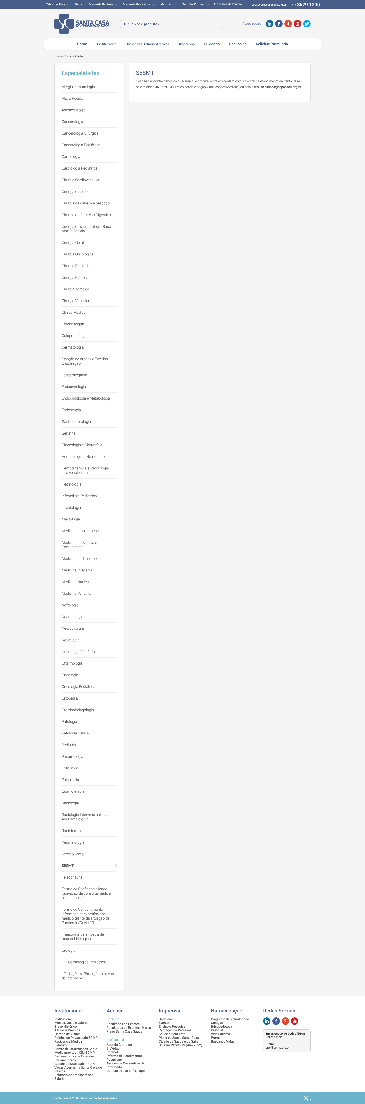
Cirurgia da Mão (75, 191)
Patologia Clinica (75, 733)
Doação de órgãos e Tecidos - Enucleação (86, 361)
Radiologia (70, 803)
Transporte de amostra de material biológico (83, 936)
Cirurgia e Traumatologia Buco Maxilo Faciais (86, 228)
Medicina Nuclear (76, 582)
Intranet (112, 1052)
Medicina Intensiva (77, 570)
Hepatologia (71, 484)
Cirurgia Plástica (75, 277)
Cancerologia (72, 121)
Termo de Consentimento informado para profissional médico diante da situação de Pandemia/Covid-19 (86, 916)
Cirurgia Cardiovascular (81, 180)
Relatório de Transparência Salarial (74, 1077)
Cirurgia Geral (73, 242)
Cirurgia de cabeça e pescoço (86, 203)
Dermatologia (73, 347)
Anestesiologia (74, 110)
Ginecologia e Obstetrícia (82, 445)
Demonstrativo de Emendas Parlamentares (74, 1058)
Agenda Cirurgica (119, 1045)
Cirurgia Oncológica (78, 254)
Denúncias (238, 44)
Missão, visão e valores (71, 1023)
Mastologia (71, 519)
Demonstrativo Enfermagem (127, 1071)
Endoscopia (71, 410)
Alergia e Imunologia (78, 87)
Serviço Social (73, 854)
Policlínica (70, 768)
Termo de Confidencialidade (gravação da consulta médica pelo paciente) (86, 893)
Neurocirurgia (73, 628)
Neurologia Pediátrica (79, 651)
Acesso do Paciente (100, 4)
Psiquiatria (70, 780)
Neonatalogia (72, 617)
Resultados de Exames (123, 1024)
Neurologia (70, 640)
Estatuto (60, 1045)
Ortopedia (70, 698)
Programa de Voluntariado (230, 1019)
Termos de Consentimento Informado (126, 1065)
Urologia (68, 950)
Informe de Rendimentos (124, 1056)
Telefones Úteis (56, 4)
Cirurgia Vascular (75, 301)
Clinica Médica (73, 312)
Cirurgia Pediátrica (76, 266)
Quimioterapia (73, 791)
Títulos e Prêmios (67, 1030)
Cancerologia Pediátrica (81, 145)
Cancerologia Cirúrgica (80, 133)
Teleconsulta (72, 877)
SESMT (68, 865)
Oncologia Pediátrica (78, 686)
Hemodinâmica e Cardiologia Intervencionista (85, 470)
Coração (217, 1023)
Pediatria (69, 745)
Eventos (164, 1023)
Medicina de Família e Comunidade (79, 544)
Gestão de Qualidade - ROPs (74, 1064)
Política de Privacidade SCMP (76, 1038)
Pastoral (217, 1030)
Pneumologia (72, 756)
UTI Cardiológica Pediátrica (84, 962)
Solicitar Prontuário (272, 44)
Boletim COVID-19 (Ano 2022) (180, 1045)
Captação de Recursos (175, 1030)
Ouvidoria (212, 44)
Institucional (107, 44)
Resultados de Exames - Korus (129, 1028)
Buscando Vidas (222, 1041)
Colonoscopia (73, 324)
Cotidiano (166, 1019)
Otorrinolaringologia (78, 710)
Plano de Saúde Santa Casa (179, 1038)
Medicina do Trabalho (79, 558)
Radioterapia (72, 831)
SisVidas (113, 1048)
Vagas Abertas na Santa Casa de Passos (78, 1069)
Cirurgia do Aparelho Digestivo (86, 215)
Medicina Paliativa (76, 593)
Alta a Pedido (72, 98)
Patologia (69, 721)
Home (82, 44)
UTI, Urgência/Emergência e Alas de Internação (88, 976)
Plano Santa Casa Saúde (124, 1031)
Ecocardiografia (74, 375)
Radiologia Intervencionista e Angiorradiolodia (85, 816)
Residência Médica (68, 1041)
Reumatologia (73, 842)
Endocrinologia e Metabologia (86, 398)
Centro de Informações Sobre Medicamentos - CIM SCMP (75, 1051)
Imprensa (187, 44)
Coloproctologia (75, 335)
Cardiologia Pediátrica (79, 168)
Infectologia (71, 507)
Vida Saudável (221, 1034)
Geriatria (68, 433)
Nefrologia (70, 605)
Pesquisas (114, 1060)
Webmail (165, 4)
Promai (216, 1038)
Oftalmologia (72, 663)
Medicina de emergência (81, 531)
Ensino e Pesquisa (172, 1027)
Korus (79, 4)
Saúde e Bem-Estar (172, 1034)
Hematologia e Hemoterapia (85, 456)
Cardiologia (71, 156)
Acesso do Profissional (136, 4)
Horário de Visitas (67, 1034)
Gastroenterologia (76, 421)
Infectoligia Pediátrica (79, 496)
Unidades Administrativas (148, 44)
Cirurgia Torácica (75, 289)
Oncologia (70, 675)
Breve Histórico (65, 1027)
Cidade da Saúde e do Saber (179, 1041)
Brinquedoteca (221, 1027)
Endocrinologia (74, 386)
